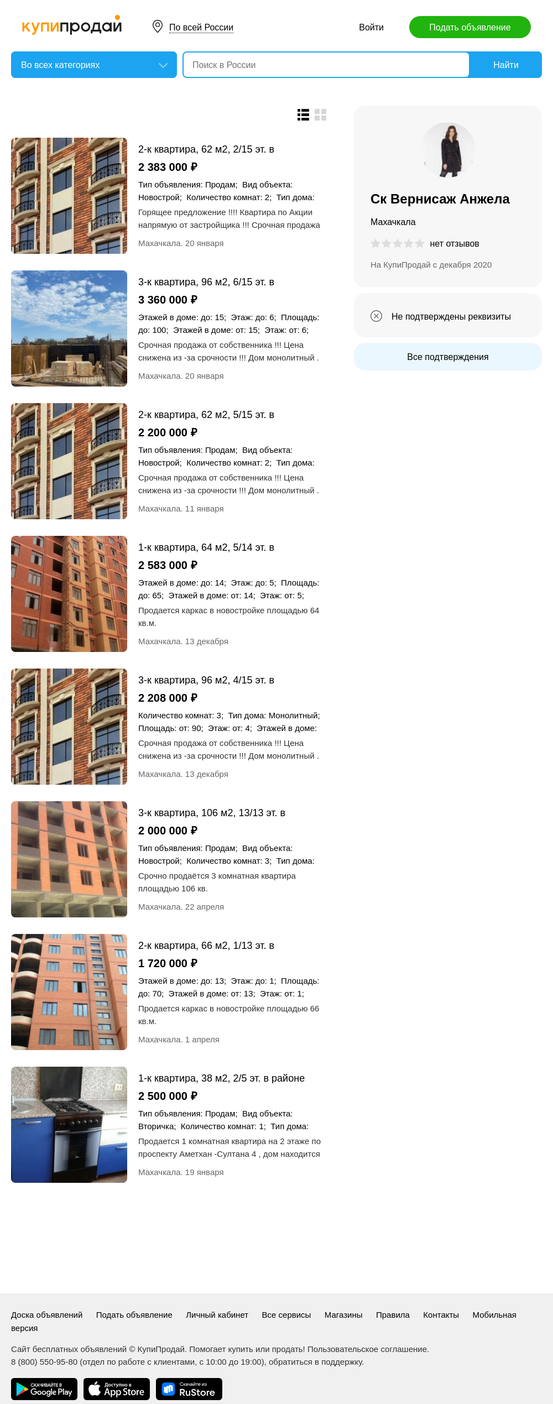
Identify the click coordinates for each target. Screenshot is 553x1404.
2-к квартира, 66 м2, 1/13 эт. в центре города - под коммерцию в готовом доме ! (216, 945)
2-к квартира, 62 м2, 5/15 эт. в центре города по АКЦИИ (206, 414)
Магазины (344, 1314)
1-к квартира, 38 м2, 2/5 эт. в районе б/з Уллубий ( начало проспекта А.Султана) (221, 1078)
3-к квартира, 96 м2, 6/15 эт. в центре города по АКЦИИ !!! (206, 281)
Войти (371, 27)
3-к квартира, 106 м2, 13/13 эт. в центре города (211, 812)
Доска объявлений (46, 1314)
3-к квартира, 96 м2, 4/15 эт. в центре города (206, 680)
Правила (393, 1314)
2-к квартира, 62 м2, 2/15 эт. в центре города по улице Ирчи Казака (206, 149)
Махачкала (159, 243)
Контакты (441, 1314)
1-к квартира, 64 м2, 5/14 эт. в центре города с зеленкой (206, 547)
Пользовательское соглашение (367, 1349)
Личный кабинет (217, 1314)
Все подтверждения (447, 357)
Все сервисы (286, 1314)
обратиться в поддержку (315, 1361)
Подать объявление (469, 27)
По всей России (201, 27)
